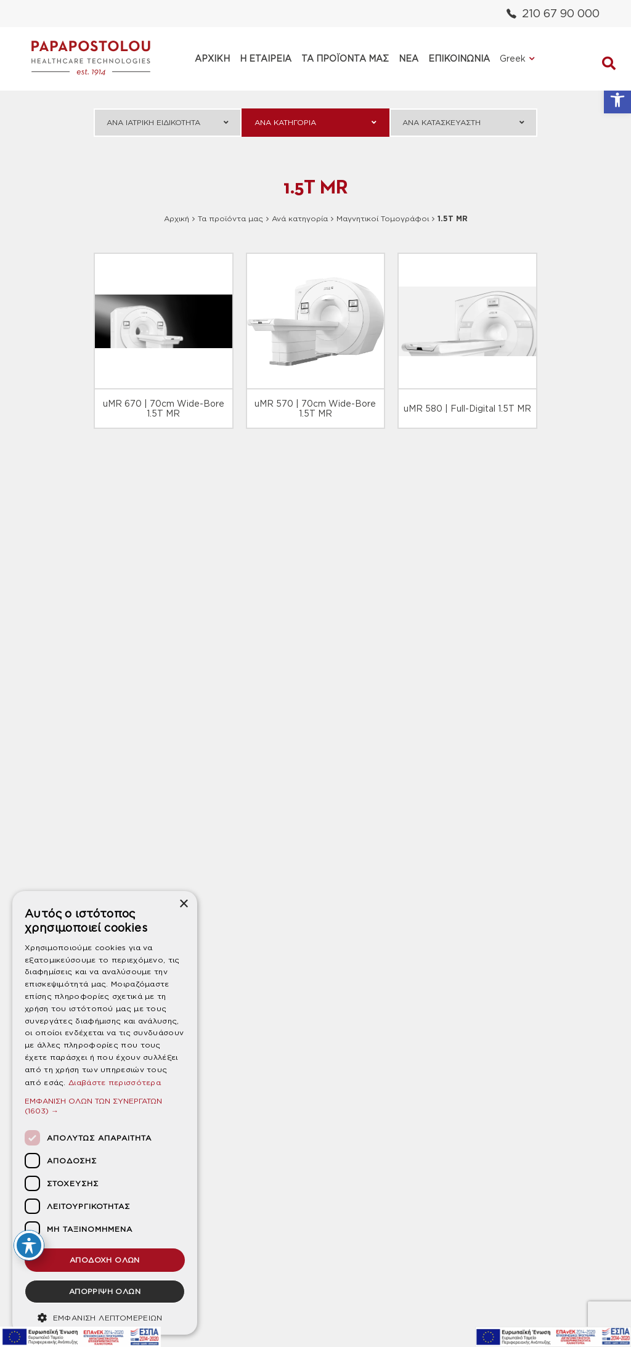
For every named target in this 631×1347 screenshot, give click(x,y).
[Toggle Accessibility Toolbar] (29, 1245)
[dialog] (104, 1113)
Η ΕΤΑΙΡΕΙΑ (265, 58)
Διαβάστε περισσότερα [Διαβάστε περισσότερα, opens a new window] (114, 1082)
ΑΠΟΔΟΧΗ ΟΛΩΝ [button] (105, 1259)
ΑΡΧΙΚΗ (212, 58)
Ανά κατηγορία (300, 218)
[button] (617, 99)
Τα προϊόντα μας (230, 218)
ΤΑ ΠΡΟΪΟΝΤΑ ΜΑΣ (345, 58)
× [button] (183, 904)
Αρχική (176, 218)
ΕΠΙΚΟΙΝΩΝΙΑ (459, 58)
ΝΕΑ (408, 58)
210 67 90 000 (553, 13)
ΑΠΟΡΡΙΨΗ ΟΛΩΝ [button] (104, 1291)
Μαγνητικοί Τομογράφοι (382, 218)
